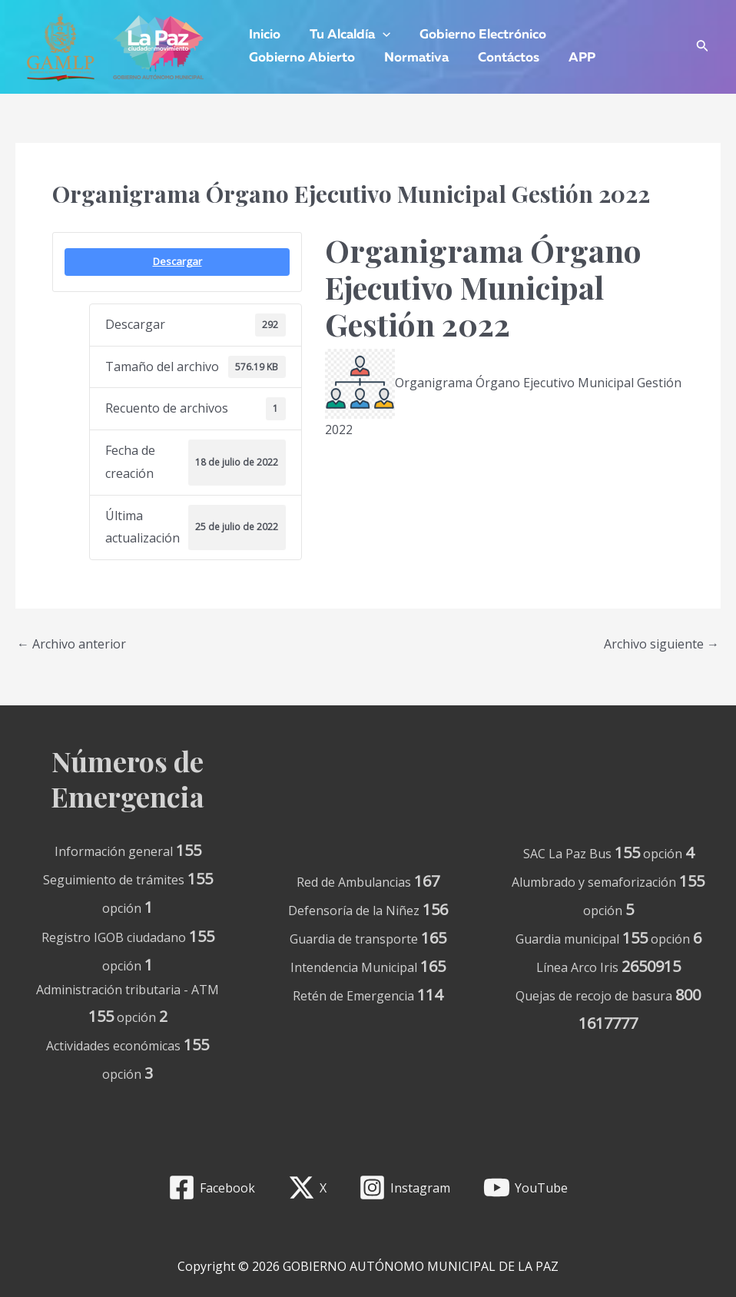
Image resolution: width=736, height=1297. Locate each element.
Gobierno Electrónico (475, 34)
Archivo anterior (71, 644)
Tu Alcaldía (345, 35)
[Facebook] (211, 1187)
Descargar (177, 261)
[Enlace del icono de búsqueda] (702, 47)
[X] (307, 1187)
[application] (378, 35)
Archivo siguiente (661, 644)
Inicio (263, 34)
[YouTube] (526, 1187)
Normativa (412, 58)
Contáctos (501, 58)
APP (571, 58)
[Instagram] (405, 1187)
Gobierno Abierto (300, 58)
